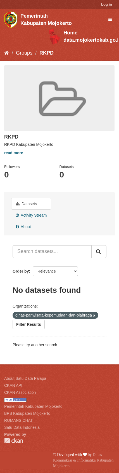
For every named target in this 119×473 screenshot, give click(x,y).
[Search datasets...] (52, 251)
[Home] (6, 53)
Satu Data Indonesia (22, 427)
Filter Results (28, 324)
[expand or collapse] (110, 19)
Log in (106, 4)
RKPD (46, 53)
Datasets (26, 204)
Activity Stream (31, 215)
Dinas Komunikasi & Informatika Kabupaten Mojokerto (83, 460)
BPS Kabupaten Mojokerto (27, 413)
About (23, 226)
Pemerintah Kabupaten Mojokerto (33, 406)
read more (13, 153)
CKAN (13, 441)
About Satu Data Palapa (25, 378)
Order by (21, 271)
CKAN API (13, 385)
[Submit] (98, 251)
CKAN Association (20, 392)
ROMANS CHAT (18, 420)
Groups (24, 53)
